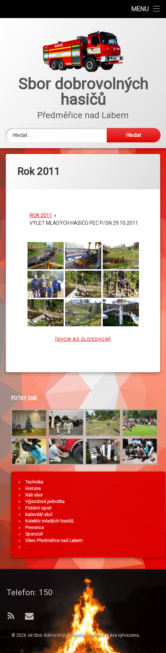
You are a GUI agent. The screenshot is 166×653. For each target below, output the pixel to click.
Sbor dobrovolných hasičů (59, 635)
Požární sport (130, 508)
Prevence (126, 527)
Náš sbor (125, 495)
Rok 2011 (41, 208)
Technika (126, 482)
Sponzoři (126, 534)
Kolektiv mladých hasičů (141, 521)
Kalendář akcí (130, 514)
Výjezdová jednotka (136, 501)
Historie (124, 488)
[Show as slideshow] (83, 331)
